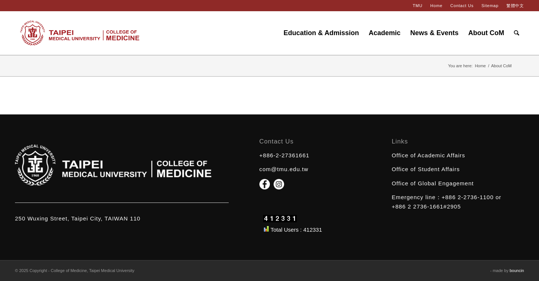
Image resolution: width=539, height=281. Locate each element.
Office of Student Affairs (426, 169)
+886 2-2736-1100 (468, 197)
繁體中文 (515, 5)
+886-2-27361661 (284, 155)
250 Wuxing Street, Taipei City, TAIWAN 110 (77, 218)
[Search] (516, 33)
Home (436, 5)
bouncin (516, 270)
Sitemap (490, 5)
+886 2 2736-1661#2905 (426, 206)
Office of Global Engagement (432, 183)
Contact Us (461, 5)
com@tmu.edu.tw (283, 169)
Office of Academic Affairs (428, 155)
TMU (417, 5)
